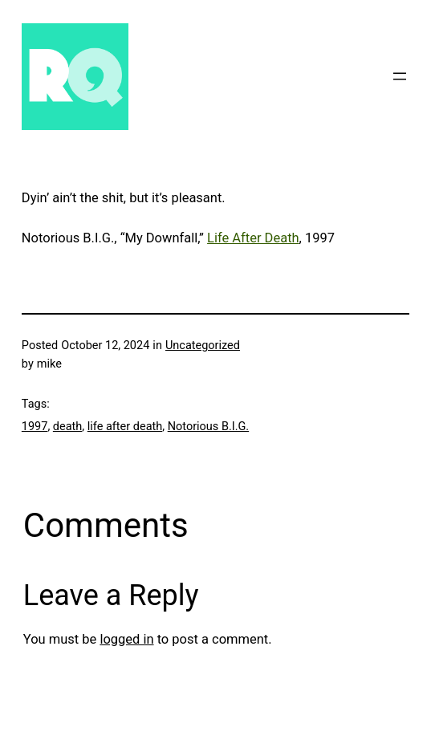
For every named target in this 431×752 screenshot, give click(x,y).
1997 (35, 426)
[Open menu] (399, 76)
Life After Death (253, 238)
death (67, 426)
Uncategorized (202, 345)
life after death (124, 426)
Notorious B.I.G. (208, 426)
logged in (126, 639)
